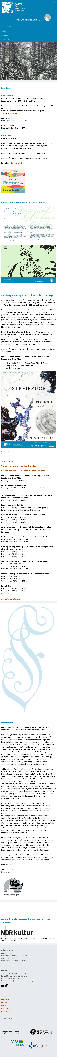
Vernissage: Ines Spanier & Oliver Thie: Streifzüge (27, 295)
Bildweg (4, 1002)
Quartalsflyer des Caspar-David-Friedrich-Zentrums (23, 471)
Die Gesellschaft (7, 40)
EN (54, 2)
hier (47, 158)
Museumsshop (6, 999)
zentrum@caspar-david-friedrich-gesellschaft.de (25, 981)
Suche (3, 996)
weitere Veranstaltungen (10, 599)
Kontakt (4, 1005)
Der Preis (4, 35)
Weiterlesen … (6, 451)
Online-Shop (13, 113)
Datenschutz (6, 1011)
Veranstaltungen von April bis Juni (19, 466)
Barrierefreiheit (16, 163)
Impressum (5, 1008)
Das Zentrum (6, 26)
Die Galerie (5, 31)
